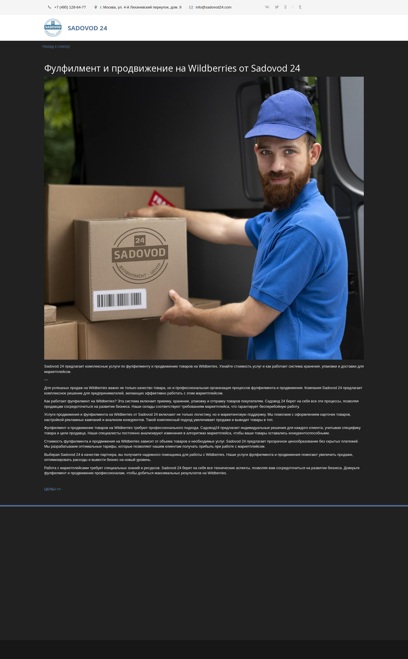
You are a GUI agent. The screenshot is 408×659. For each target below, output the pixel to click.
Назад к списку (56, 46)
